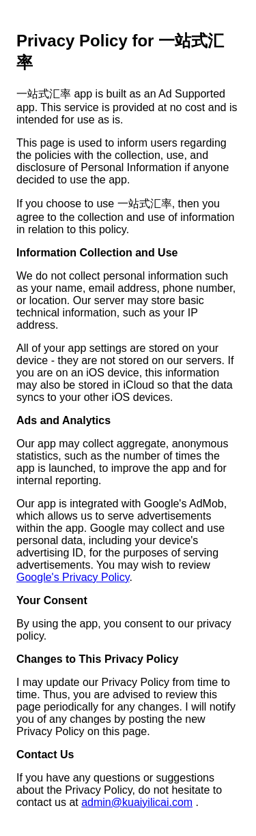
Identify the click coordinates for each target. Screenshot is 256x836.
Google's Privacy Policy (72, 577)
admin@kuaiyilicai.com (137, 802)
